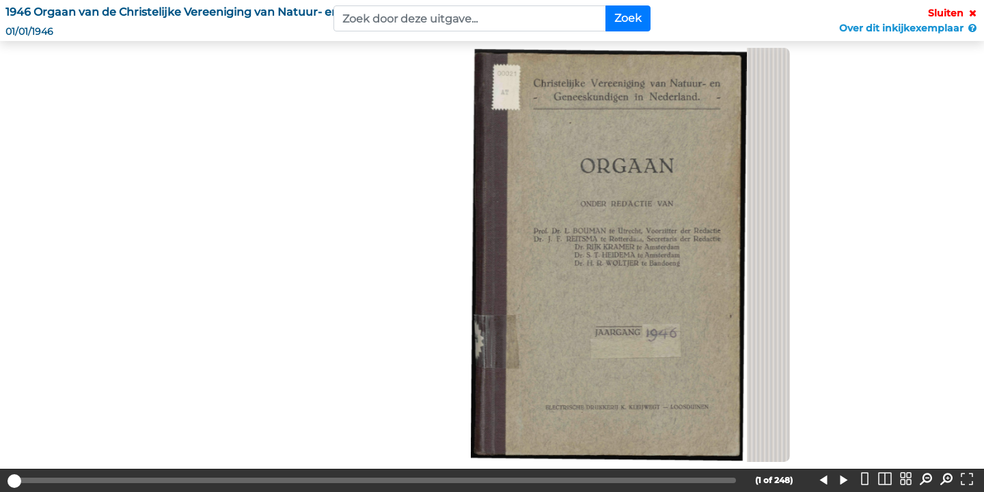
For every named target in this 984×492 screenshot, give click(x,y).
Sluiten (953, 13)
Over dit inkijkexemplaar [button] (909, 28)
